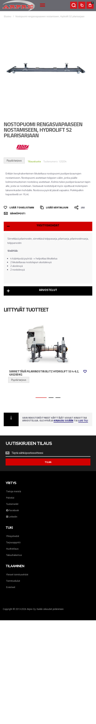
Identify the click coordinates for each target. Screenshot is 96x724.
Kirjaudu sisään (63, 420)
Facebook (12, 510)
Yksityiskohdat (48, 225)
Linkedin (11, 516)
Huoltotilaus (12, 549)
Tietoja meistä (13, 491)
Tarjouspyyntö (13, 542)
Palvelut (10, 498)
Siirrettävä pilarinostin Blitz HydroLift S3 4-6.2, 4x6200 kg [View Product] (48, 344)
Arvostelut (48, 290)
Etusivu (7, 16)
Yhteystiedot (12, 536)
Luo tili (83, 420)
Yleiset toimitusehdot (17, 574)
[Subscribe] (48, 462)
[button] (85, 371)
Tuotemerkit (12, 504)
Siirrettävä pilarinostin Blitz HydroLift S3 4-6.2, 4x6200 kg (44, 373)
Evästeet (10, 587)
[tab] (48, 226)
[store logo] (19, 5)
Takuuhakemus (14, 555)
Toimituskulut (13, 581)
